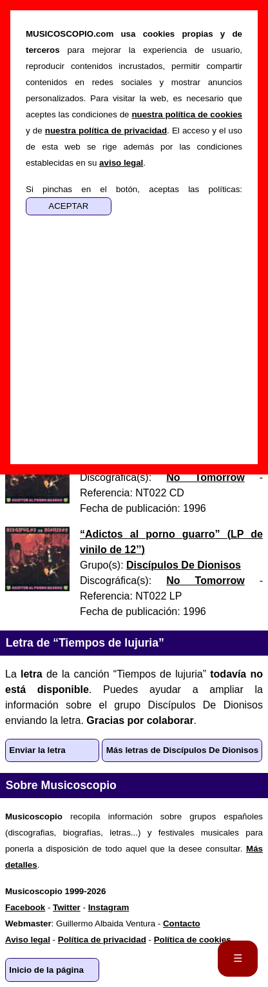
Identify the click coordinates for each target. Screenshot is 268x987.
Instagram (108, 907)
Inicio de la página (46, 970)
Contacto (181, 923)
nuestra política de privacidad (106, 130)
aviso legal (121, 163)
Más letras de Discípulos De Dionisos (182, 750)
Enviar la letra (37, 750)
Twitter (67, 907)
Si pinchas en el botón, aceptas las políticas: (134, 189)
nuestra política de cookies (186, 114)
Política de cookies (192, 939)
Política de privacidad (102, 939)
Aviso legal (27, 939)
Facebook (25, 907)
